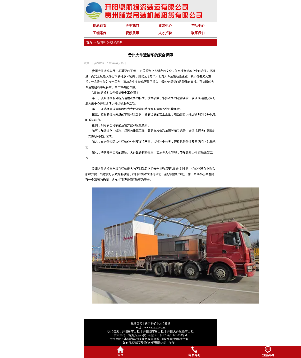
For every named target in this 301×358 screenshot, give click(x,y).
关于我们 (132, 25)
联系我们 (198, 33)
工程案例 (99, 33)
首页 (89, 42)
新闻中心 (165, 25)
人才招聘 (165, 33)
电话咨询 (194, 351)
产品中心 (198, 25)
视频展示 (132, 33)
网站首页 (99, 25)
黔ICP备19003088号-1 (173, 335)
